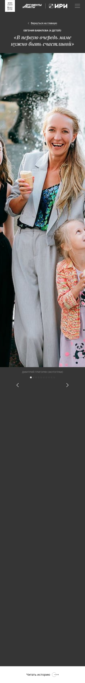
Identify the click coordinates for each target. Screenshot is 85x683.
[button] (31, 377)
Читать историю (38, 674)
